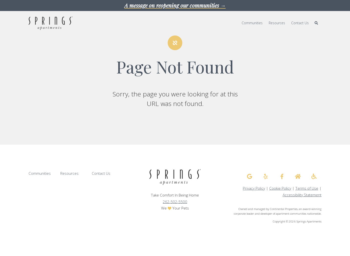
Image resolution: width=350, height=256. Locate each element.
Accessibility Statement (302, 195)
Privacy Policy (254, 188)
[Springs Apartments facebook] (282, 176)
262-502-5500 (175, 201)
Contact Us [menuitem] (300, 23)
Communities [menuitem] (252, 23)
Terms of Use (306, 188)
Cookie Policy (280, 188)
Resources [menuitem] (277, 23)
